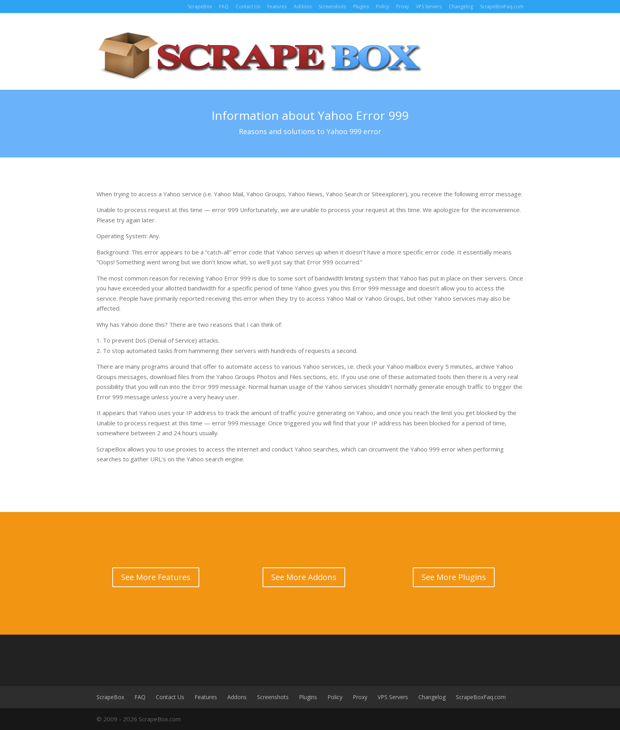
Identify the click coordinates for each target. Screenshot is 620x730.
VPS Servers (429, 6)
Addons (303, 6)
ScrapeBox (200, 6)
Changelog (461, 6)
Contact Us (248, 6)
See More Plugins (454, 577)
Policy (382, 6)
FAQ (224, 6)
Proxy (402, 6)
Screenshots (332, 6)
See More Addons (303, 577)
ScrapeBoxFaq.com (502, 6)
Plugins (361, 6)
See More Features (156, 577)
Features (277, 6)
